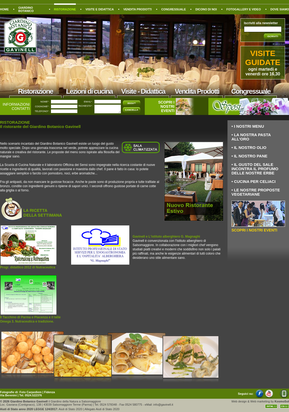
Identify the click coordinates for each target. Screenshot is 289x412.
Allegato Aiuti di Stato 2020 (102, 409)
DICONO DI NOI (206, 9)
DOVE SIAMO (279, 9)
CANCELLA (131, 110)
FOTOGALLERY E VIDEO (243, 9)
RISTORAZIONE (65, 9)
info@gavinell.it (163, 404)
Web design (239, 401)
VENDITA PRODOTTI (137, 9)
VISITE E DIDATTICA (99, 9)
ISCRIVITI (272, 36)
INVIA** (132, 103)
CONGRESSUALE (173, 9)
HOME (4, 9)
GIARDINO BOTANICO (26, 9)
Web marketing (260, 401)
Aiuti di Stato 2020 (70, 409)
